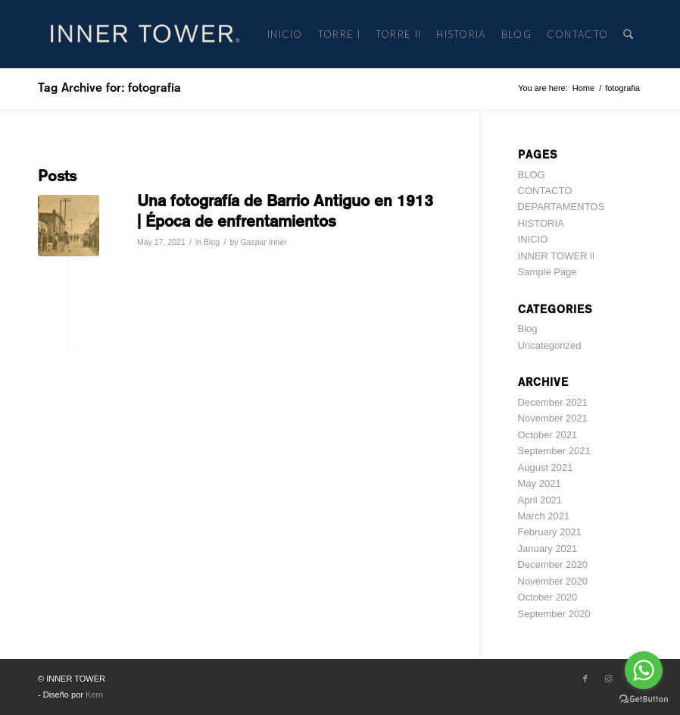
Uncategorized (550, 345)
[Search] (629, 34)
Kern (94, 694)
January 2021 (548, 548)
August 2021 (545, 467)
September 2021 (554, 450)
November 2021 (553, 418)
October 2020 (548, 597)
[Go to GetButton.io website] (643, 699)
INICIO (533, 239)
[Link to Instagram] (608, 678)
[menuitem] (285, 34)
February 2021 (550, 532)
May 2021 (539, 483)
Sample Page (547, 272)
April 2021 (540, 500)
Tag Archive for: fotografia (109, 87)
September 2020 (554, 613)
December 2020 (553, 564)
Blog (212, 241)
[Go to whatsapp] (644, 670)
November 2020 (553, 581)
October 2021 (548, 435)
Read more (169, 265)
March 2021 (544, 516)
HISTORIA (541, 223)
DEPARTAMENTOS (561, 206)
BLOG (531, 174)
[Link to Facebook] (585, 678)
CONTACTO (545, 190)
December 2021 (553, 402)
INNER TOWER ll (556, 256)
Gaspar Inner (263, 241)
